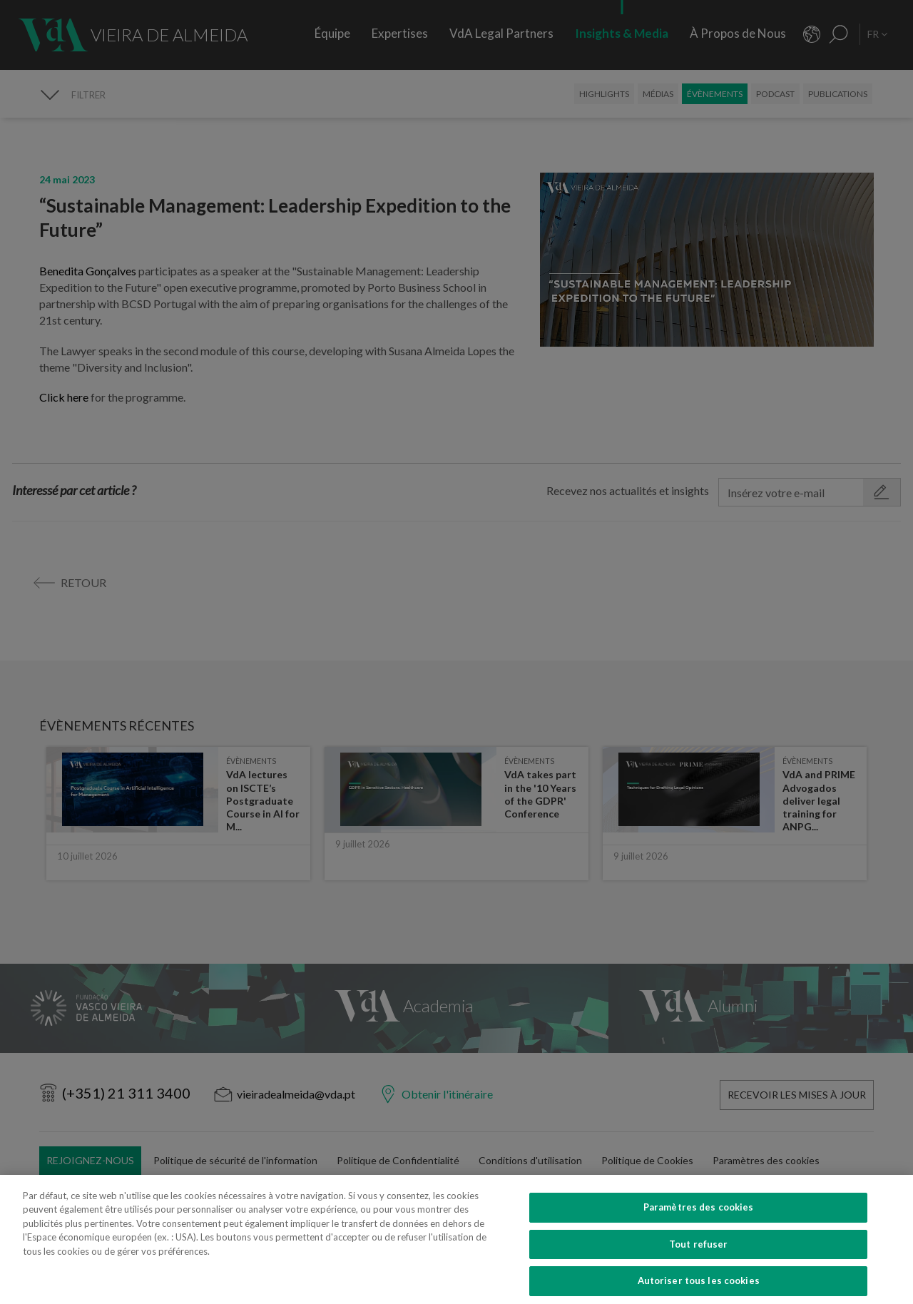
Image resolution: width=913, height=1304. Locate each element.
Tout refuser (698, 1267)
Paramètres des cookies (698, 1231)
